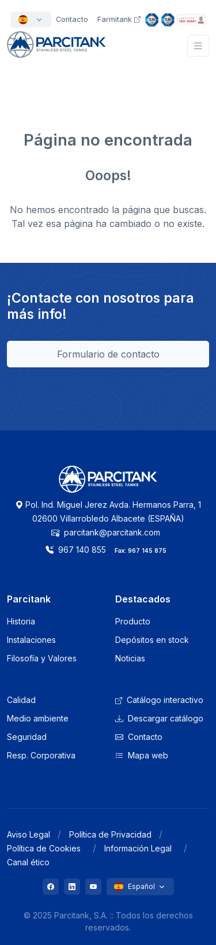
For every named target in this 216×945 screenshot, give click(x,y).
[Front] (56, 51)
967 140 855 (76, 550)
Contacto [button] (72, 19)
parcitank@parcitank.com (105, 532)
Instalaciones (31, 640)
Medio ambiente (38, 718)
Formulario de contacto (108, 354)
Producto (132, 621)
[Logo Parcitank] (108, 486)
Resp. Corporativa (41, 755)
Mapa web (141, 755)
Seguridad (27, 737)
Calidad (21, 700)
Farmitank (119, 19)
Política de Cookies (44, 848)
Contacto (138, 737)
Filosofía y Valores (42, 658)
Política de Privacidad (110, 834)
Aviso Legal (28, 834)
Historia (21, 621)
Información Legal (138, 848)
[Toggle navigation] (198, 46)
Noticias (130, 658)
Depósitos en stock (152, 640)
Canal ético (28, 862)
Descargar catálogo (159, 718)
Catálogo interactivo (159, 700)
